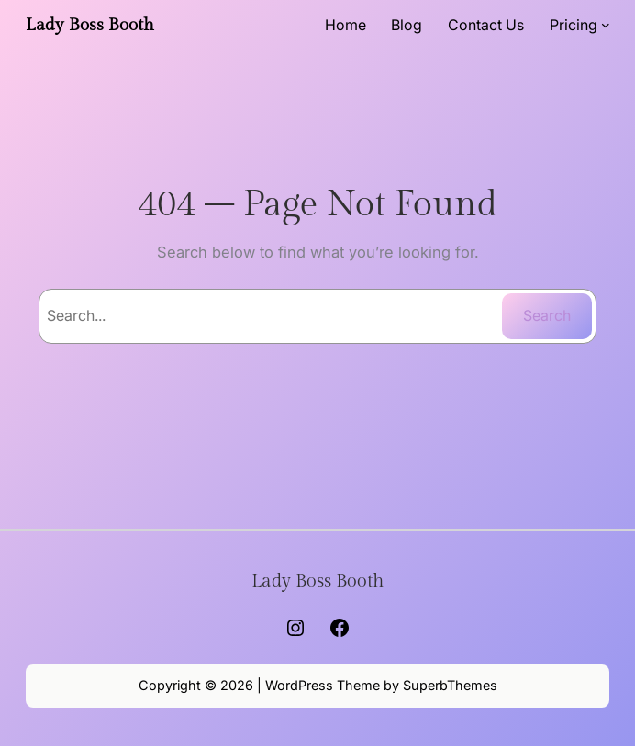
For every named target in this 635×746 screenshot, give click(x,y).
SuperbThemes (450, 685)
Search (547, 315)
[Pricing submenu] (605, 24)
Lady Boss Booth (90, 25)
